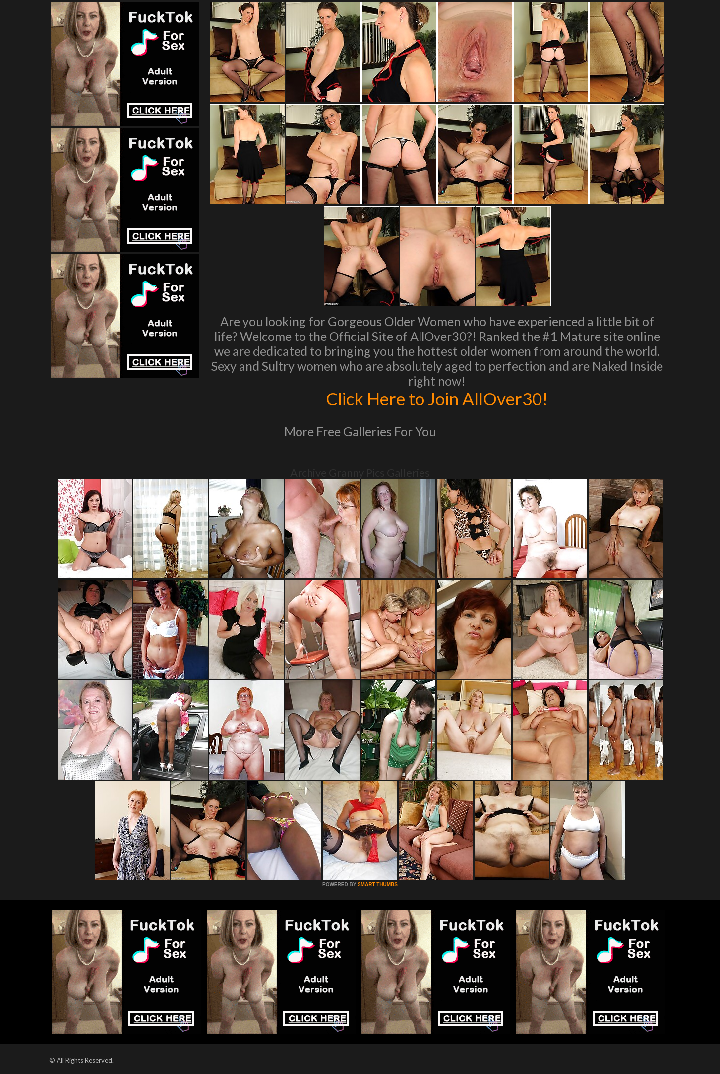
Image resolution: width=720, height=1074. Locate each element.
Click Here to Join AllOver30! (437, 398)
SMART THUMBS (378, 884)
